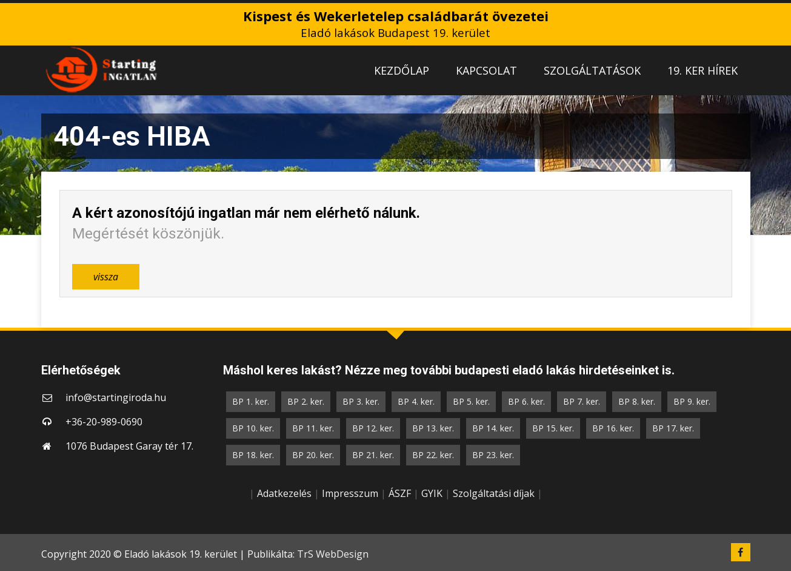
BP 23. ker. (493, 455)
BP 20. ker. (313, 455)
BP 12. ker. (373, 428)
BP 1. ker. (250, 401)
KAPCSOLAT (486, 70)
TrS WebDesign (333, 554)
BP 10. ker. (253, 428)
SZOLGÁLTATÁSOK (592, 70)
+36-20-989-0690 (103, 421)
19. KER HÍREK (702, 70)
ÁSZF (400, 493)
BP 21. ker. (373, 455)
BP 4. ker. (416, 401)
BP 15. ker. (553, 428)
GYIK (431, 493)
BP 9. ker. (691, 401)
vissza (105, 276)
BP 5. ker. (471, 401)
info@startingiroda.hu (115, 397)
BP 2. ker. (305, 401)
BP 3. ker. (360, 401)
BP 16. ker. (613, 428)
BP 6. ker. (526, 401)
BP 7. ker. (581, 401)
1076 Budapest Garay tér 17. (129, 446)
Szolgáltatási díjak (494, 493)
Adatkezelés (284, 493)
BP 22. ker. (433, 455)
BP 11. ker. (313, 428)
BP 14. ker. (493, 428)
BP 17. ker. (673, 428)
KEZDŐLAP (401, 70)
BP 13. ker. (433, 428)
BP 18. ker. (253, 455)
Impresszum (350, 493)
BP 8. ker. (636, 401)
